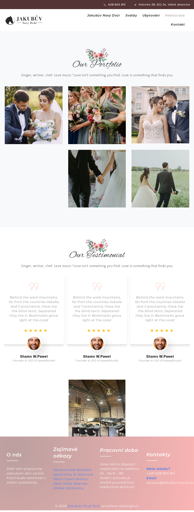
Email (151, 480)
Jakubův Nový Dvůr (103, 15)
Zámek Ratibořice (68, 490)
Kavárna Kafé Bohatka (72, 472)
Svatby (131, 15)
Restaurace (175, 15)
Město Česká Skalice (70, 481)
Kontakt (178, 24)
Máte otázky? (158, 471)
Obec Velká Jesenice (70, 485)
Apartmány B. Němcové (73, 476)
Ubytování (151, 15)
